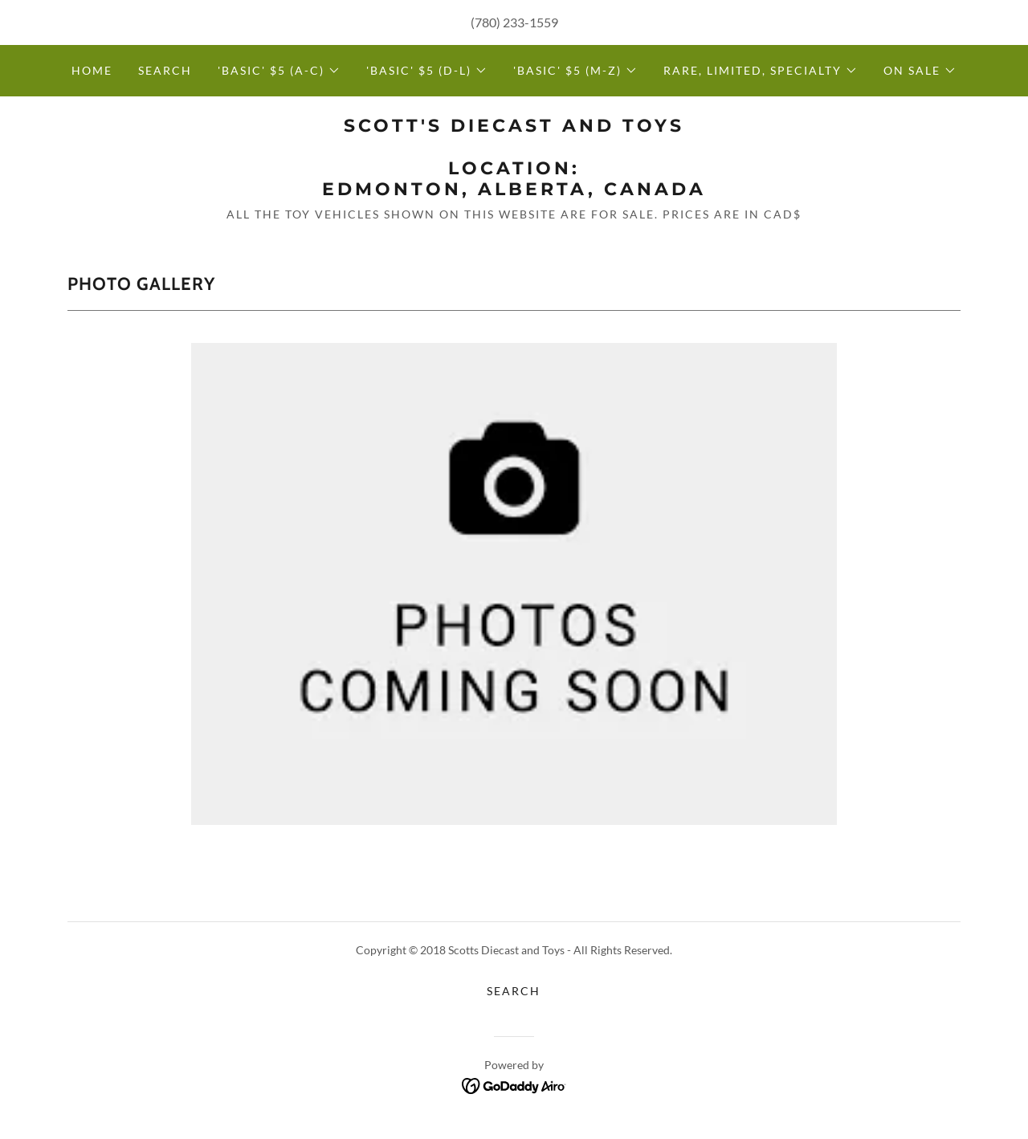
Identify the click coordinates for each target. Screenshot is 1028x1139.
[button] (279, 70)
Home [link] (91, 70)
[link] (513, 190)
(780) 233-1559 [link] (514, 22)
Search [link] (165, 70)
